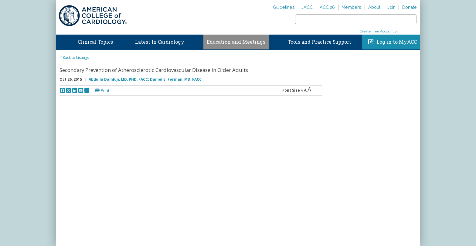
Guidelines (284, 7)
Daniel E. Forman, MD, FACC (176, 79)
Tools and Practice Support (319, 42)
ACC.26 (327, 7)
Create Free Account (377, 31)
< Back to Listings (74, 57)
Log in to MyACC (396, 42)
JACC (307, 7)
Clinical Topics (95, 42)
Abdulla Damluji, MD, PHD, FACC (118, 79)
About (374, 7)
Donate (409, 7)
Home (61, 40)
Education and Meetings (236, 42)
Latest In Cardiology (159, 42)
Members (351, 7)
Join (391, 7)
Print (105, 90)
